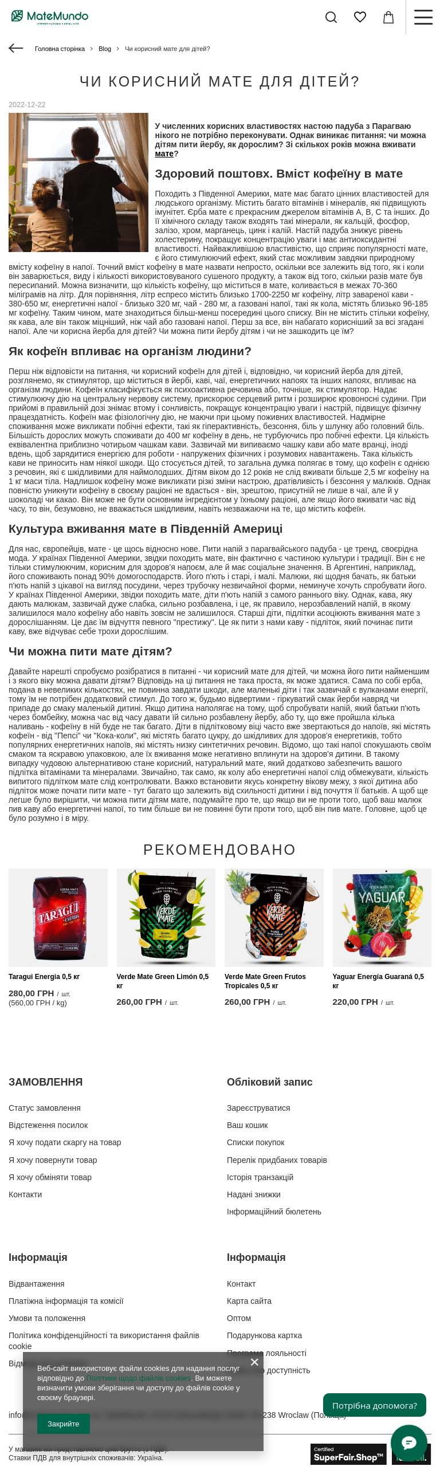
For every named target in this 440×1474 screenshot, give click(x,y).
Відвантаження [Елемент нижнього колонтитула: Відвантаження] (37, 1283)
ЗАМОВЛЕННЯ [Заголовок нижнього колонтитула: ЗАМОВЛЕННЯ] (45, 1082)
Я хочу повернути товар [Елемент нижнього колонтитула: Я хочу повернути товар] (53, 1160)
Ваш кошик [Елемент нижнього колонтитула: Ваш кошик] (247, 1125)
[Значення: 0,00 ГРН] (388, 17)
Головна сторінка (60, 48)
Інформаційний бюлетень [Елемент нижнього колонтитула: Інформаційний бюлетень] (274, 1211)
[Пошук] (331, 17)
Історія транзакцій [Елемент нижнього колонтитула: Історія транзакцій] (260, 1177)
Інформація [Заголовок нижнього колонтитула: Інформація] (38, 1257)
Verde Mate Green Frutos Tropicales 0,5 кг (265, 981)
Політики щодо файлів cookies (138, 1378)
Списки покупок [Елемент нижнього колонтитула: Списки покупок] (256, 1142)
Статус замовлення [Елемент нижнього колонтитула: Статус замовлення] (45, 1108)
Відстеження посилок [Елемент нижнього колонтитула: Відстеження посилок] (48, 1125)
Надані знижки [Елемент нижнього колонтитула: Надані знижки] (254, 1194)
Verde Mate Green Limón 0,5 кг (163, 981)
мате (164, 153)
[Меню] (423, 17)
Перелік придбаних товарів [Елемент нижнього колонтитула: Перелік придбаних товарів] (277, 1160)
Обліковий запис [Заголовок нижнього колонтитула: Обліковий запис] (270, 1082)
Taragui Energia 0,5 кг (44, 977)
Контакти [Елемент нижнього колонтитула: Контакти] (25, 1194)
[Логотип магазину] (50, 17)
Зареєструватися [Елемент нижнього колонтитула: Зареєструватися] (258, 1108)
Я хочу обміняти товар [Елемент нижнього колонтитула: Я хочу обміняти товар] (50, 1177)
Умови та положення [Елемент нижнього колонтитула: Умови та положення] (47, 1318)
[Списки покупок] (359, 17)
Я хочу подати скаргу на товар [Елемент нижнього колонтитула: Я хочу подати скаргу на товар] (65, 1142)
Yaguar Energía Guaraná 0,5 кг (378, 981)
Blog (105, 48)
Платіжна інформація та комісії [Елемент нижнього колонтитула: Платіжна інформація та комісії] (66, 1301)
